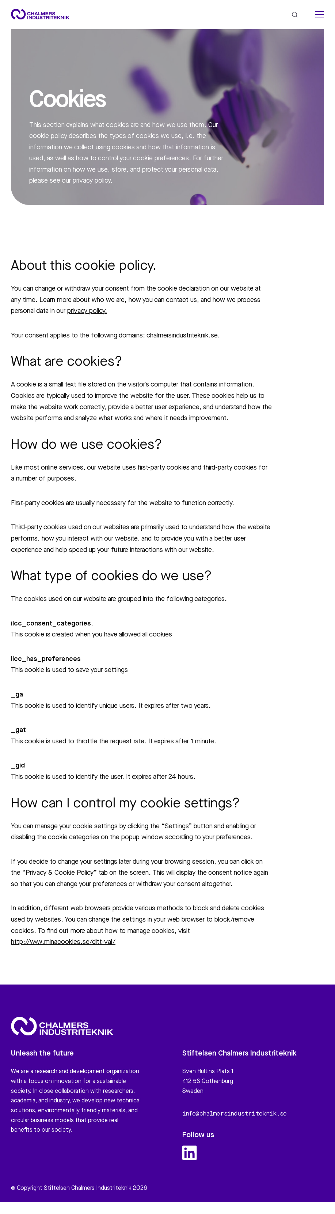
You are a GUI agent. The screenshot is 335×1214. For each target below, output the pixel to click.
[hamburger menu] (319, 14)
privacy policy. (87, 311)
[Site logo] (40, 14)
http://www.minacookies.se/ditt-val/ (63, 942)
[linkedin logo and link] (189, 1156)
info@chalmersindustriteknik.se (234, 1117)
